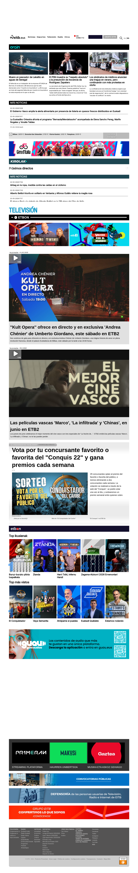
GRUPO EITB (110, 37)
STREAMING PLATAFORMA (27, 767)
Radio (60, 37)
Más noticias (18, 102)
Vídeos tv (13, 835)
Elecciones (80, 835)
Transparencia (91, 859)
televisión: (14, 829)
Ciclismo (45, 847)
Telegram (95, 838)
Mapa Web (107, 859)
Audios (63, 835)
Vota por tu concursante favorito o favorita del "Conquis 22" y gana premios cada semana (60, 457)
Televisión (51, 37)
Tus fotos (109, 134)
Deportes (41, 37)
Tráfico (79, 832)
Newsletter (95, 829)
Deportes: (46, 829)
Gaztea (23, 837)
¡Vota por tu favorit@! (21, 518)
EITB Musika (25, 839)
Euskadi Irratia (25, 831)
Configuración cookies (78, 859)
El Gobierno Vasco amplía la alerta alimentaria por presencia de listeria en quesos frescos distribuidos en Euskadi (65, 111)
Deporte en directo (48, 854)
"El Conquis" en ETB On (97, 518)
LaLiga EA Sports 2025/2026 (51, 833)
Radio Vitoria (25, 835)
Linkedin (94, 840)
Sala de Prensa (82, 842)
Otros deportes (47, 852)
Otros (67, 37)
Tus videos (109, 137)
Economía (37, 833)
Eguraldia (37, 841)
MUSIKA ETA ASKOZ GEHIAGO (105, 767)
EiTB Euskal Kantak (27, 841)
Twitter (94, 833)
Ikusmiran (37, 839)
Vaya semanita (14, 837)
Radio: (23, 829)
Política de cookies (64, 859)
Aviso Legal (52, 859)
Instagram (95, 836)
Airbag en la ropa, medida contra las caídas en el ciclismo (38, 185)
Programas (24, 843)
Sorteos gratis (82, 834)
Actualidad (37, 831)
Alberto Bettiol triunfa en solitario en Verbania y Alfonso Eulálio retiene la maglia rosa (51, 193)
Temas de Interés (82, 838)
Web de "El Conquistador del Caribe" (64, 518)
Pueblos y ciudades (83, 840)
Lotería (79, 837)
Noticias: (37, 829)
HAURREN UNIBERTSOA (64, 767)
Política (36, 835)
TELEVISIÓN (23, 210)
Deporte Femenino (48, 843)
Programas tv (14, 833)
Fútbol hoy (46, 831)
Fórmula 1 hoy (47, 839)
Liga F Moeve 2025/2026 (50, 835)
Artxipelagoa (25, 847)
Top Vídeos (64, 831)
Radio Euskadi (25, 833)
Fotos (63, 833)
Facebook (95, 831)
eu (125, 38)
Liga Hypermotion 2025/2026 (51, 837)
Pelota (44, 845)
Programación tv (15, 831)
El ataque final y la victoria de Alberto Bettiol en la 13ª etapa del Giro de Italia (47, 201)
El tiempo (79, 830)
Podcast (23, 845)
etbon (23, 217)
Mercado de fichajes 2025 (50, 841)
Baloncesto (46, 849)
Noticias (31, 37)
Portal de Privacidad (41, 859)
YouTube (95, 842)
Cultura (36, 837)
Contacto (100, 859)
